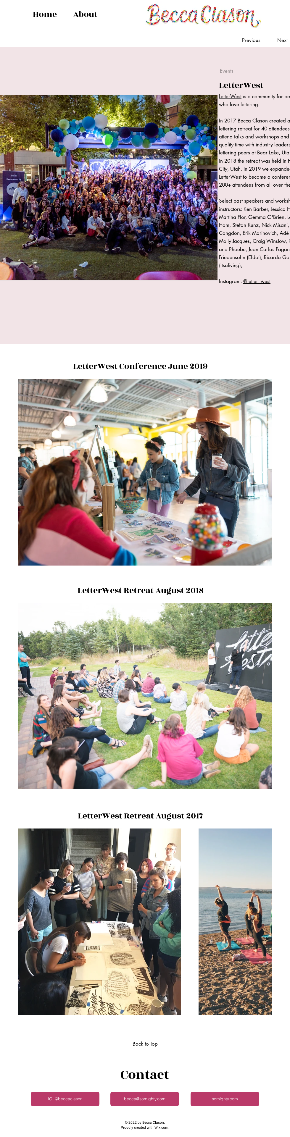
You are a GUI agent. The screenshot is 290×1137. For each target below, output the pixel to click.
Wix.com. (161, 1127)
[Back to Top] (145, 1044)
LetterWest (230, 96)
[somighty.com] (225, 1099)
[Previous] (254, 40)
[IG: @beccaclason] (65, 1099)
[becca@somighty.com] (144, 1099)
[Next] (277, 40)
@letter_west (256, 281)
